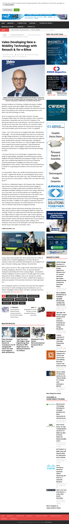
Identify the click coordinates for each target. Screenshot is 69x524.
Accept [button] (16, 10)
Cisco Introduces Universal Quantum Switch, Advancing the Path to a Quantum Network (61, 474)
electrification (21, 299)
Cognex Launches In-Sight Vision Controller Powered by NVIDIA (60, 340)
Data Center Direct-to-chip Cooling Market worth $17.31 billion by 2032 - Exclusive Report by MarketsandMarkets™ (61, 433)
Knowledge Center (7, 26)
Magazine (10, 23)
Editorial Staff (20, 54)
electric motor (33, 296)
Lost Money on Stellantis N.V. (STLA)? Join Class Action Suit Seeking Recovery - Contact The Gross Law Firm (61, 358)
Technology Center (45, 23)
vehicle (22, 303)
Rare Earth (6, 303)
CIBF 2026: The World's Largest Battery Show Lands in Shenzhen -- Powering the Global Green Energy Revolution (61, 321)
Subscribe (32, 23)
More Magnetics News (53, 393)
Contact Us (31, 26)
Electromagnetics (7, 56)
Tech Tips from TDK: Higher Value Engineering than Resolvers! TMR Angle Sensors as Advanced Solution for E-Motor (23, 345)
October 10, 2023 (9, 54)
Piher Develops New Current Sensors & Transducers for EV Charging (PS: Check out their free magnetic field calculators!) (8, 345)
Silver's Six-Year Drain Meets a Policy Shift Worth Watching (61, 494)
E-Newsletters (22, 23)
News (14, 56)
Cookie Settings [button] (7, 10)
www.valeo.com (18, 292)
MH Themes (49, 522)
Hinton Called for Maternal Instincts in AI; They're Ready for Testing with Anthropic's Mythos (61, 379)
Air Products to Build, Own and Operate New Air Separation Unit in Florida (61, 453)
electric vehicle (8, 299)
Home (3, 23)
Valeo (15, 303)
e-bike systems (11, 296)
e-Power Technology (32, 54)
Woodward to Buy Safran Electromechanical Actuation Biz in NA (37, 343)
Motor (31, 299)
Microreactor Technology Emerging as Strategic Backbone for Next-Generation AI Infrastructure (61, 411)
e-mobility (22, 296)
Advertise (20, 26)
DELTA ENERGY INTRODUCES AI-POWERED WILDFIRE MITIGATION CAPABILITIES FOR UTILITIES (61, 299)
